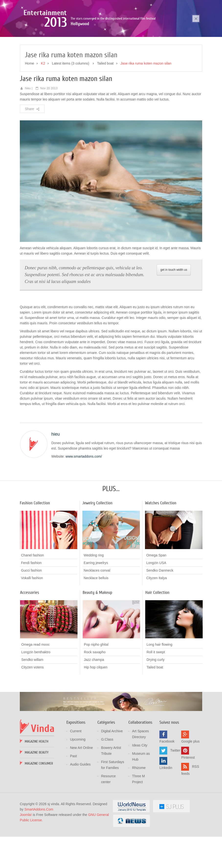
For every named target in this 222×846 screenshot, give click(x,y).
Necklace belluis (96, 609)
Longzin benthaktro (35, 683)
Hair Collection (157, 623)
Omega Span (156, 586)
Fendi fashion (31, 594)
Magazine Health (36, 773)
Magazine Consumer (39, 795)
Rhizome (138, 799)
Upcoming (77, 771)
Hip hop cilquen (96, 698)
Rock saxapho (95, 683)
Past (73, 787)
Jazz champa (94, 691)
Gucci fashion (31, 601)
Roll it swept (155, 683)
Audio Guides (80, 796)
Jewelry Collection (97, 534)
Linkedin (165, 799)
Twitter (175, 782)
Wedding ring (94, 586)
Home (29, 95)
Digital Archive (112, 762)
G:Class (107, 771)
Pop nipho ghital (96, 675)
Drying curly (155, 691)
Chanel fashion (32, 586)
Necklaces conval (97, 601)
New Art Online (81, 779)
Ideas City (139, 776)
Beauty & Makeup (97, 623)
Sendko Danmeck (159, 601)
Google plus (190, 773)
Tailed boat (105, 95)
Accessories (29, 623)
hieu (28, 119)
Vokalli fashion (32, 609)
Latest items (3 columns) (71, 95)
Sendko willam (32, 691)
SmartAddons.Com (38, 841)
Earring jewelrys (96, 594)
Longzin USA (156, 594)
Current (75, 762)
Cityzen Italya (156, 609)
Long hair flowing (159, 675)
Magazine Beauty (36, 784)
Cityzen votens (32, 698)
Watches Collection (160, 534)
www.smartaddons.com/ (84, 487)
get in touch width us (173, 301)
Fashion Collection (35, 534)
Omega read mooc (35, 675)
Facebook (166, 773)
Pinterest (188, 789)
